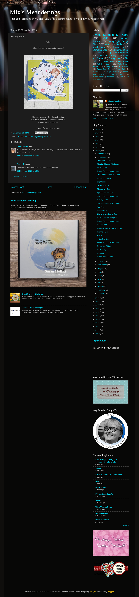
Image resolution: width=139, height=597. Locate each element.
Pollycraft (110, 66)
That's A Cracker (104, 185)
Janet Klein (108, 61)
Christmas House (104, 178)
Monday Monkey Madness (108, 164)
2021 (97, 147)
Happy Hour (102, 225)
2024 (97, 136)
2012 (97, 323)
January (101, 293)
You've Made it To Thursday (108, 203)
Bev (97, 481)
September (102, 265)
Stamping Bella (100, 50)
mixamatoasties (114, 101)
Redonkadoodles (98, 77)
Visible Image (99, 47)
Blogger (111, 592)
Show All (126, 525)
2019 (97, 298)
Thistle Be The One (105, 161)
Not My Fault (102, 200)
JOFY (121, 77)
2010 (97, 330)
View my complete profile (103, 118)
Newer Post (17, 187)
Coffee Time (102, 210)
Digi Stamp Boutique (42, 137)
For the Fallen (102, 232)
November (102, 157)
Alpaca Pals (120, 69)
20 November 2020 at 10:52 (28, 156)
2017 (97, 305)
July (99, 272)
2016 (97, 309)
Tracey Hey (114, 58)
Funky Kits (118, 47)
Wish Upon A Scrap (103, 507)
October (101, 261)
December (102, 154)
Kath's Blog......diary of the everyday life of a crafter (107, 461)
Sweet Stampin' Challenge (23, 200)
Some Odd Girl (103, 69)
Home (49, 187)
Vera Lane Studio (114, 44)
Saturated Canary (107, 55)
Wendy (98, 500)
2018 (97, 301)
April (100, 283)
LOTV (105, 38)
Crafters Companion (25, 137)
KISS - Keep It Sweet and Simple (109, 475)
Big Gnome (101, 182)
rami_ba (93, 592)
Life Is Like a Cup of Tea (107, 214)
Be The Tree (102, 168)
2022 (97, 144)
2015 (97, 312)
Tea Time (101, 207)
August (101, 268)
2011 (97, 326)
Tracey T (20, 164)
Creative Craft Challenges (32, 308)
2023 (97, 140)
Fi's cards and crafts (104, 494)
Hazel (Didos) (22, 146)
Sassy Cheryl (123, 61)
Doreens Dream (102, 513)
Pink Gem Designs (104, 64)
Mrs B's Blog (101, 488)
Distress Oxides (118, 74)
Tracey (98, 468)
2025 (97, 133)
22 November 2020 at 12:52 (28, 171)
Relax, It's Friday (104, 246)
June (100, 276)
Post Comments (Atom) (31, 193)
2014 (97, 316)
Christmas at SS (111, 77)
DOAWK (100, 253)
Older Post (80, 187)
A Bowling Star (103, 239)
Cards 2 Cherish (102, 520)
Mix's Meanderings (35, 12)
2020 (97, 151)
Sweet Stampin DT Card (111, 34)
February (101, 290)
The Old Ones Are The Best (108, 175)
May (100, 279)
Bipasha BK (97, 72)
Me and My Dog (103, 189)
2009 (97, 334)
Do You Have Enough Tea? (108, 218)
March (100, 286)
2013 (97, 319)
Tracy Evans (123, 66)
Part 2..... (101, 235)
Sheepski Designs (112, 72)
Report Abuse (100, 341)
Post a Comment (21, 176)
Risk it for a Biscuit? (105, 257)
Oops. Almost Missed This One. (110, 228)
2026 (97, 129)
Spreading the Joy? (105, 193)
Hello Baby (101, 250)
